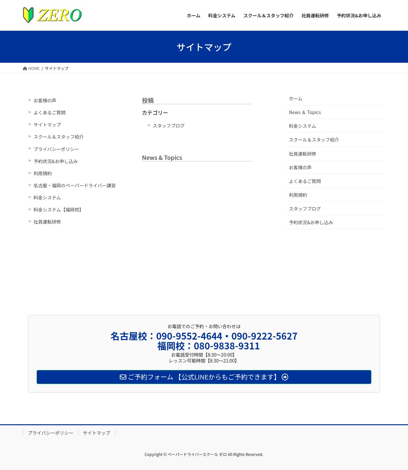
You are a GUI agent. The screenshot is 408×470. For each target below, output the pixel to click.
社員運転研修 (47, 221)
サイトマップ (47, 124)
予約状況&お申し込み (56, 161)
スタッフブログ (169, 125)
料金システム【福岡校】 (59, 209)
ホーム (296, 98)
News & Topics (162, 157)
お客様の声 (45, 100)
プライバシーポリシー (56, 149)
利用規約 (43, 173)
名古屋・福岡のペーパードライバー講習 (75, 185)
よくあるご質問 (50, 112)
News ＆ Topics (305, 112)
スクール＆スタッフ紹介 (59, 136)
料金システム (47, 197)
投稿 (148, 100)
